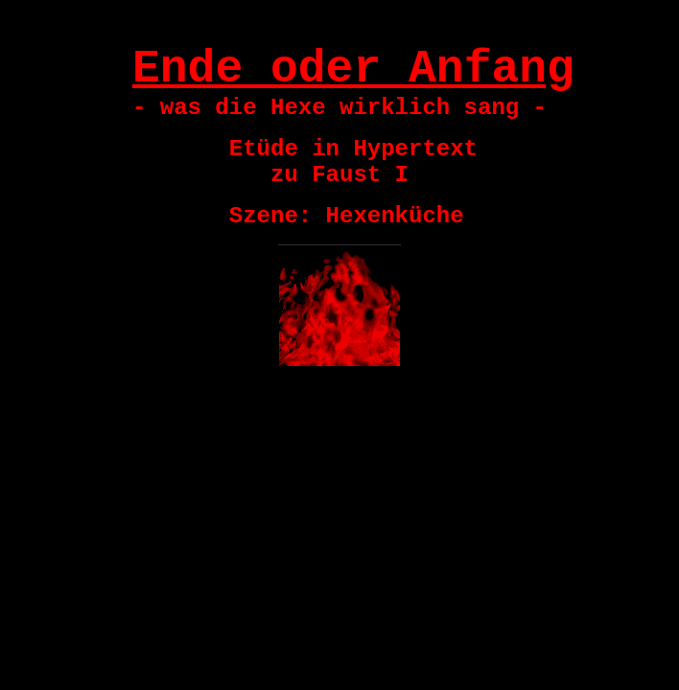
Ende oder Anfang (353, 69)
